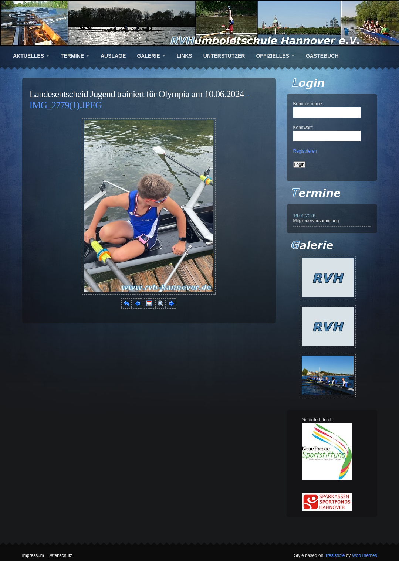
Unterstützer (224, 56)
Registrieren (305, 151)
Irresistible (335, 555)
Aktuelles (28, 56)
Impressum (33, 555)
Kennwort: (303, 127)
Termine (72, 56)
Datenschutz (60, 555)
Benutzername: (308, 103)
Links (184, 56)
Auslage (113, 56)
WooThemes (364, 555)
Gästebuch (322, 56)
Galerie (148, 56)
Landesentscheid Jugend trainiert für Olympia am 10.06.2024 (137, 94)
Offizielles (272, 56)
